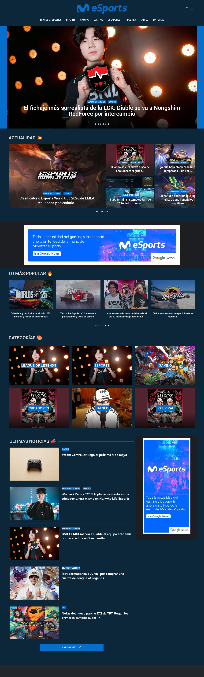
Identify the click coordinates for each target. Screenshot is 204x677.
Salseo (144, 19)
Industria (130, 19)
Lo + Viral (158, 19)
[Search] (187, 8)
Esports (70, 19)
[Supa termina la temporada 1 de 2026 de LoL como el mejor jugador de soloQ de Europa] (130, 192)
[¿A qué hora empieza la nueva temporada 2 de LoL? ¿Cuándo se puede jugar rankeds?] (179, 160)
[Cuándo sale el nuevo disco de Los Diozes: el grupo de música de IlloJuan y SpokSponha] (130, 160)
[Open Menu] (191, 8)
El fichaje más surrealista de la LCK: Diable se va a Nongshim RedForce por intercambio (102, 111)
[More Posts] (72, 647)
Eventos (98, 19)
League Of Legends (50, 19)
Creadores (114, 19)
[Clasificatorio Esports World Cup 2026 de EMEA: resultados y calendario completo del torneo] (57, 176)
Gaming (84, 19)
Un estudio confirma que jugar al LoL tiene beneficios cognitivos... (178, 199)
